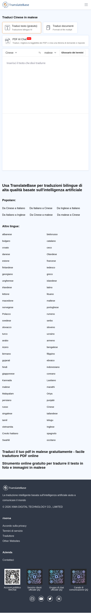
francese (51, 260)
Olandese (52, 254)
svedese (6, 320)
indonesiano (53, 367)
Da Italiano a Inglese (13, 214)
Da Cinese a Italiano (13, 208)
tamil (4, 420)
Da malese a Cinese (68, 214)
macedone (7, 300)
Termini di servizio (13, 531)
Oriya (50, 393)
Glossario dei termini (72, 52)
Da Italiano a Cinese (41, 208)
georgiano (7, 274)
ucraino (51, 333)
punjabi (50, 400)
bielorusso (52, 234)
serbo (50, 320)
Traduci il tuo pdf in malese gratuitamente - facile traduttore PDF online (43, 454)
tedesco (51, 267)
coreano (51, 373)
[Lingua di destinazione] (51, 52)
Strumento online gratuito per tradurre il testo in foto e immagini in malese (42, 465)
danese (6, 254)
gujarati (6, 360)
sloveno (51, 327)
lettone (5, 294)
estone (5, 260)
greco (50, 274)
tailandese (52, 413)
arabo (5, 340)
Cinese (50, 406)
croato (5, 247)
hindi (4, 367)
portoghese (53, 307)
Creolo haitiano (10, 433)
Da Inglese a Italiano (68, 208)
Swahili (6, 440)
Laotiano (51, 380)
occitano (51, 440)
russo (5, 406)
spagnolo (51, 433)
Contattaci (8, 560)
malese (6, 387)
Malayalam (8, 393)
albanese (7, 234)
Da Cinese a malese (41, 214)
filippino (51, 353)
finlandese (7, 267)
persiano (6, 400)
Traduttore (8, 536)
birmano (6, 353)
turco (4, 333)
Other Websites (11, 541)
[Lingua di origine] (12, 52)
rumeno (51, 314)
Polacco (6, 314)
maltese (51, 300)
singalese (7, 413)
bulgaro (6, 241)
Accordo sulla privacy (14, 525)
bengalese (52, 347)
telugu (50, 420)
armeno (51, 340)
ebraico (51, 360)
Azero (5, 347)
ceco (49, 247)
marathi (51, 387)
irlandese (7, 287)
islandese (52, 280)
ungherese (7, 280)
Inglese (50, 426)
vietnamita (7, 426)
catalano (51, 241)
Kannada (7, 380)
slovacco (6, 327)
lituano (50, 294)
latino (50, 287)
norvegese (7, 307)
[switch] (40, 52)
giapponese (8, 373)
